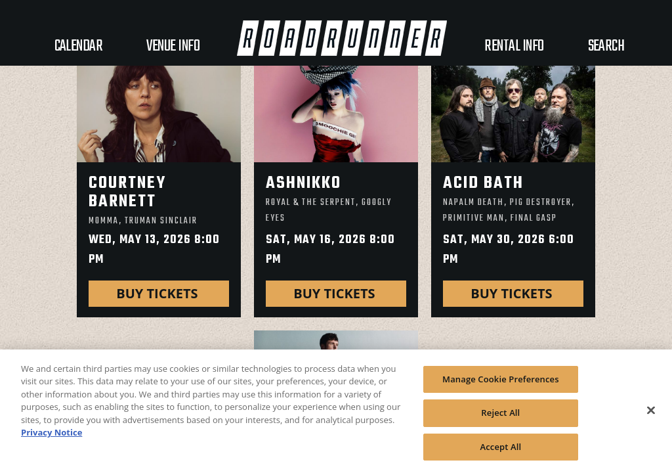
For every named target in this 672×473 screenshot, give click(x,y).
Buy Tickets (158, 293)
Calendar (78, 46)
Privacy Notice (51, 438)
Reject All (500, 418)
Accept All (500, 453)
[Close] (651, 415)
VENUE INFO (173, 46)
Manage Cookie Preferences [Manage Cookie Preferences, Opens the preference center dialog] (500, 385)
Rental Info (513, 46)
